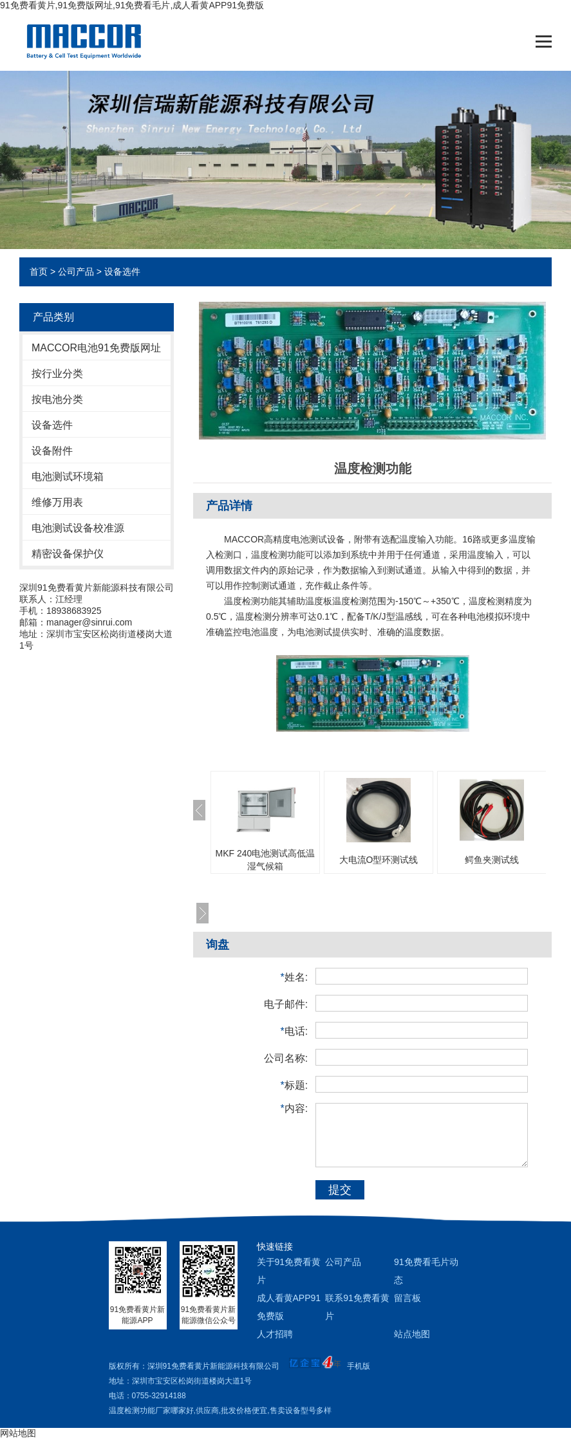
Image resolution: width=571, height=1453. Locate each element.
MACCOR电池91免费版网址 (96, 347)
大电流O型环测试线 (378, 860)
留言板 (407, 1298)
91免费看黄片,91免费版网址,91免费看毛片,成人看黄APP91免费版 (132, 5)
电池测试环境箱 (68, 476)
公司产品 (76, 271)
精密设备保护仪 (68, 553)
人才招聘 (275, 1334)
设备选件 (122, 271)
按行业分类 (57, 373)
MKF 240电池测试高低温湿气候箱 (265, 859)
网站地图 (18, 1433)
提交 (339, 1189)
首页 (39, 271)
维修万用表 (57, 502)
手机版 (358, 1366)
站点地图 (412, 1334)
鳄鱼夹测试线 (492, 860)
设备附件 (52, 450)
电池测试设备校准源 (78, 528)
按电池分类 (57, 399)
